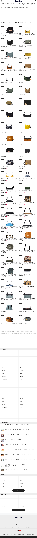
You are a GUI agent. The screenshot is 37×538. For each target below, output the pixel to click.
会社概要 (4, 534)
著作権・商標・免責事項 (21, 534)
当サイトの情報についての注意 (30, 534)
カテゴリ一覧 (6, 527)
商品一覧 (19, 527)
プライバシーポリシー (13, 534)
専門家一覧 (11, 527)
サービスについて (24, 527)
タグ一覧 (15, 527)
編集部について (30, 527)
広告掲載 (8, 534)
